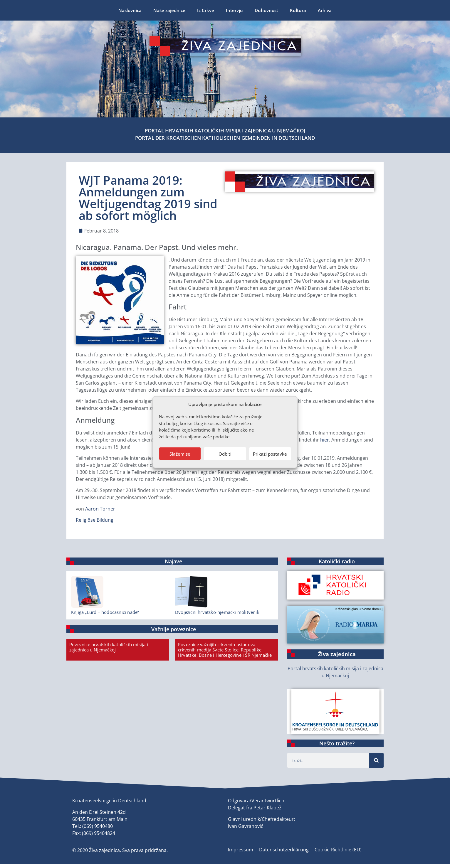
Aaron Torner (100, 509)
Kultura (298, 10)
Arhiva (325, 10)
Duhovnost (266, 10)
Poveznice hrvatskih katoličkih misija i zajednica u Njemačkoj (108, 647)
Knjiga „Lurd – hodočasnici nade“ (105, 612)
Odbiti (225, 454)
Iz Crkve (205, 10)
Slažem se (179, 454)
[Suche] (376, 760)
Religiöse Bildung (94, 520)
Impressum (240, 850)
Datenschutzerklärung (284, 850)
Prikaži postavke (270, 454)
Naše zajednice (169, 10)
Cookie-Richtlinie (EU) (338, 850)
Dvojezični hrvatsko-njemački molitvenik (217, 612)
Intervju (234, 10)
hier (324, 440)
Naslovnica (130, 10)
